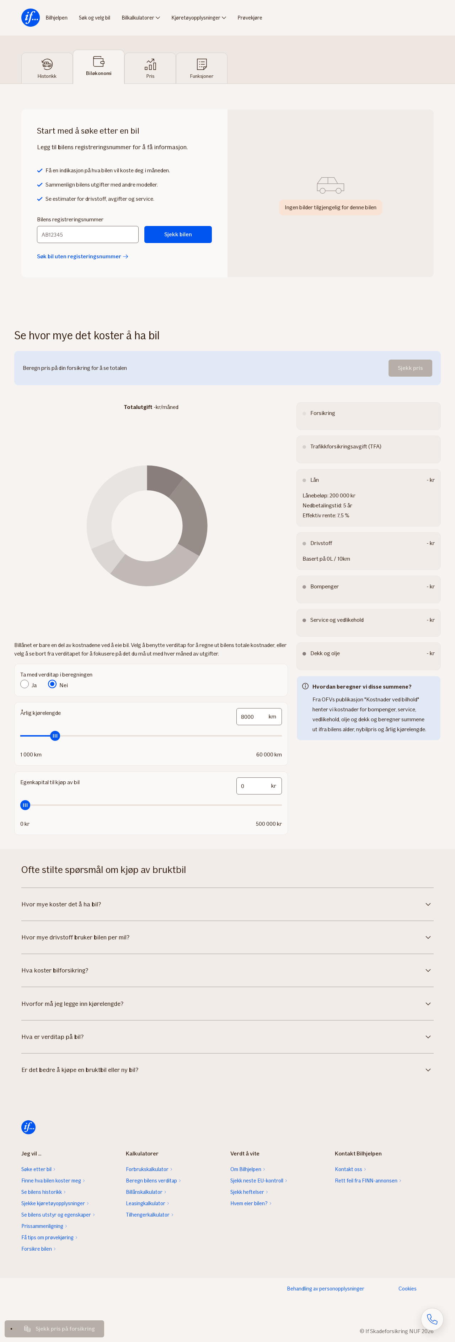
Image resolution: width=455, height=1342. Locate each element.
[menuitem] (30, 18)
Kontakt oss (348, 1169)
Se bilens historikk (41, 1192)
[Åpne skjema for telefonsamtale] (432, 1319)
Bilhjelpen (57, 18)
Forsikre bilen (36, 1249)
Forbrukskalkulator (147, 1169)
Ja (34, 685)
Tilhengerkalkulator (148, 1215)
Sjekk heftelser (247, 1192)
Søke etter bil (36, 1169)
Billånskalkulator (144, 1192)
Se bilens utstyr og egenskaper (56, 1215)
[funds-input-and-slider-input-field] (259, 785)
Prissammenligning (42, 1226)
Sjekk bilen (178, 234)
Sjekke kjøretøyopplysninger (53, 1203)
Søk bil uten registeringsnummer (82, 256)
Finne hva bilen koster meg (51, 1180)
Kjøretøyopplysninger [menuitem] (195, 18)
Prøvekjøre (249, 18)
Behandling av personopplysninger (325, 1289)
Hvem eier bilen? (249, 1203)
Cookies (407, 1289)
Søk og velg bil (94, 18)
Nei (63, 685)
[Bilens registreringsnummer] (88, 234)
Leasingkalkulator (145, 1203)
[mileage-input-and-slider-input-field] (259, 716)
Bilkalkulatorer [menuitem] (138, 18)
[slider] (151, 736)
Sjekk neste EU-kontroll (256, 1180)
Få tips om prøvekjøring (47, 1237)
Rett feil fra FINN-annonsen (366, 1180)
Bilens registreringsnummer (70, 219)
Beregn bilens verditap (151, 1180)
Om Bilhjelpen (245, 1169)
